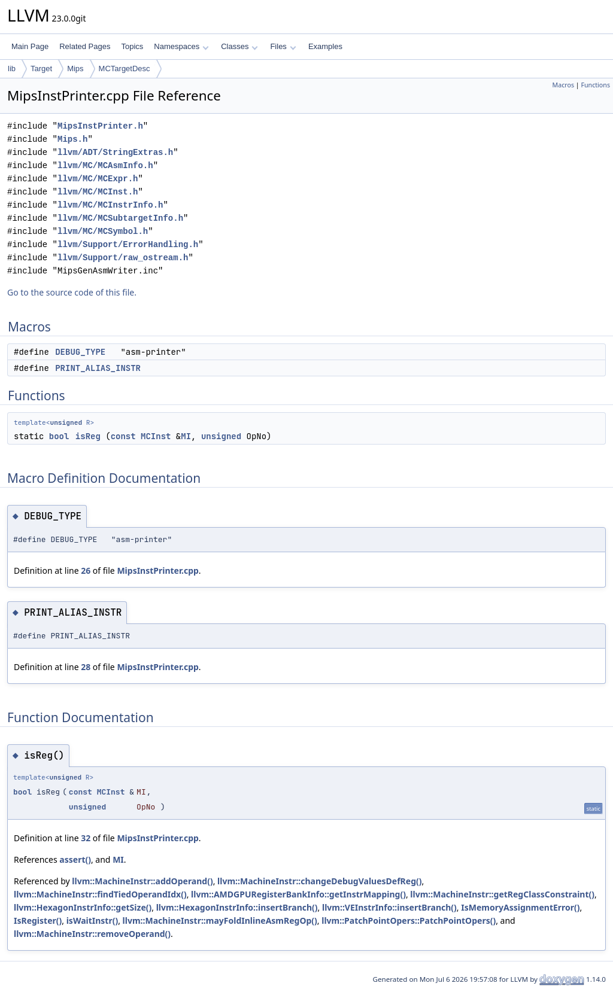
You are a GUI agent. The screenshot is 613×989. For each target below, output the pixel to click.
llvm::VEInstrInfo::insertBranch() (389, 907)
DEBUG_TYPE (80, 351)
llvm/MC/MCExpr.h (97, 178)
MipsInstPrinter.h (100, 126)
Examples (325, 46)
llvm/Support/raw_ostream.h (122, 257)
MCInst (156, 436)
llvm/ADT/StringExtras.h (115, 152)
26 (85, 570)
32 (85, 838)
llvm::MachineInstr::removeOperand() (92, 933)
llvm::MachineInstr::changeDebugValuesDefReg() (319, 881)
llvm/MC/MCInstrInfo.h (110, 205)
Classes (239, 46)
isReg (88, 436)
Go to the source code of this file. (71, 292)
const (123, 436)
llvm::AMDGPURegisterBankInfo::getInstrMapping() (298, 894)
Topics (132, 46)
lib (12, 68)
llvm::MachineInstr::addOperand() (142, 881)
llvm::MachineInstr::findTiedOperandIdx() (100, 894)
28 (85, 666)
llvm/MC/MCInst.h (97, 191)
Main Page (29, 46)
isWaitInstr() (92, 920)
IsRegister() (38, 920)
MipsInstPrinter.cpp (157, 570)
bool (59, 436)
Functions (595, 85)
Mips (75, 68)
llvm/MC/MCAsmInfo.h (105, 165)
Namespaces (181, 46)
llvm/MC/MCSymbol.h (102, 231)
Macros (564, 85)
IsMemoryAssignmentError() (520, 907)
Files (283, 46)
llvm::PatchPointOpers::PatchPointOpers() (408, 920)
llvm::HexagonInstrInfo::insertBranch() (237, 907)
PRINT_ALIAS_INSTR (98, 368)
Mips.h (72, 139)
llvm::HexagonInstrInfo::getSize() (82, 907)
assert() (75, 859)
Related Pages (84, 46)
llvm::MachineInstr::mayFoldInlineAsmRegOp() (220, 920)
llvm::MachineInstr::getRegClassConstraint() (502, 894)
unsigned (66, 422)
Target (41, 68)
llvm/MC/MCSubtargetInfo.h (120, 218)
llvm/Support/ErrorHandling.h (127, 244)
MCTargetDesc (124, 68)
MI (186, 436)
